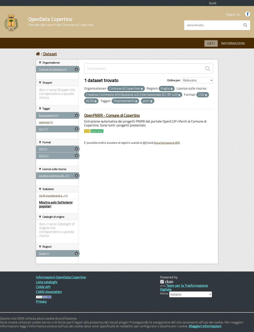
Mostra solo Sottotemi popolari (55, 204)
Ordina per (173, 80)
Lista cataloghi (46, 282)
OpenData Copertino (61, 22)
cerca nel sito (195, 25)
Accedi (212, 3)
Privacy (41, 301)
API (145, 143)
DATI (211, 43)
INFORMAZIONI (233, 43)
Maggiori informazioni (205, 326)
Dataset (50, 54)
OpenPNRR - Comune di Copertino (112, 115)
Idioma (164, 293)
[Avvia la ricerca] (245, 25)
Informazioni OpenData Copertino (61, 277)
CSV (87, 131)
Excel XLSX (97, 131)
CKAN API (43, 287)
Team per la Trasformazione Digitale (184, 287)
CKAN (166, 282)
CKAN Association (49, 291)
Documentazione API (166, 143)
